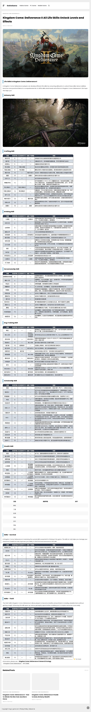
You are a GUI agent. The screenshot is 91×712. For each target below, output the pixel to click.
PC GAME (26, 663)
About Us (32, 709)
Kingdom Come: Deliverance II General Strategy (35, 661)
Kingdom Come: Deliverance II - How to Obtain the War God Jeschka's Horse (16, 697)
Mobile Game (42, 5)
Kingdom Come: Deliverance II (11, 13)
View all (86, 670)
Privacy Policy (24, 709)
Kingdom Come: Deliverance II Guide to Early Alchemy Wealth (45, 696)
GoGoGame (12, 5)
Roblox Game (24, 5)
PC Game (33, 5)
